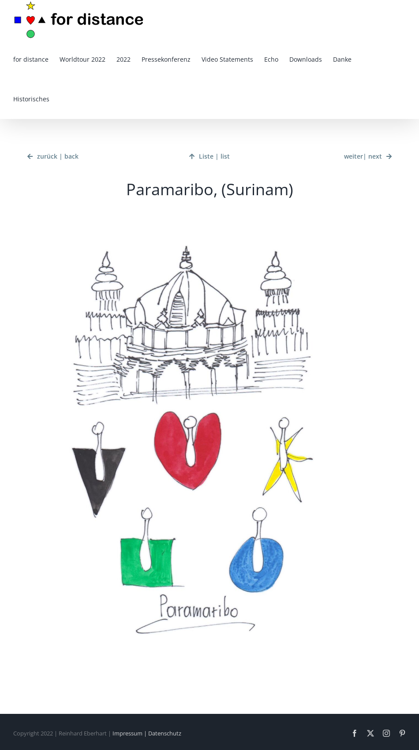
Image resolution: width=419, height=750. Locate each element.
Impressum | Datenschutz (146, 733)
